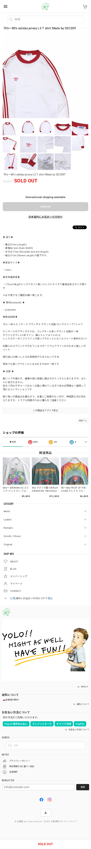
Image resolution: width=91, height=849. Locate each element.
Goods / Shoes (12, 536)
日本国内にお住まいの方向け (45, 216)
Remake (8, 527)
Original (8, 544)
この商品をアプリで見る (45, 410)
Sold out (45, 206)
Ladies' (8, 519)
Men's (7, 511)
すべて (12, 442)
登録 (82, 787)
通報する (83, 421)
